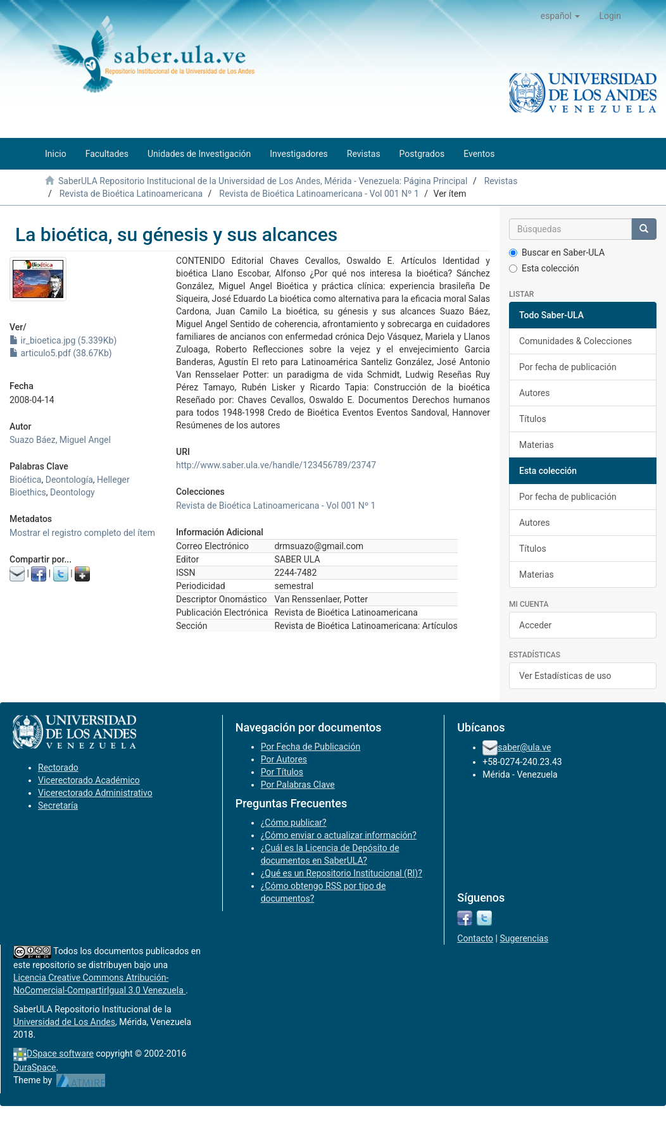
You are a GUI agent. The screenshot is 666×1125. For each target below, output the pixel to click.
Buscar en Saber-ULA (557, 252)
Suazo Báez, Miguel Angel (60, 440)
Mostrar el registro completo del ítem (82, 533)
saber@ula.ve (524, 747)
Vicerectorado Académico (89, 780)
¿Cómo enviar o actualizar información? (339, 835)
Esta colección (544, 268)
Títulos (532, 419)
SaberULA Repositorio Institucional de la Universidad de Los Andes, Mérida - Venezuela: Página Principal (262, 181)
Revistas (501, 181)
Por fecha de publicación (568, 367)
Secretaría (58, 805)
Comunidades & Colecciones (575, 341)
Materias (536, 445)
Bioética (25, 480)
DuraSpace (34, 1067)
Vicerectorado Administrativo (95, 793)
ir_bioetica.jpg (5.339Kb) (62, 340)
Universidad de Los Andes (64, 1022)
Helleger (113, 480)
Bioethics (27, 492)
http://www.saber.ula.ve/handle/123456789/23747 (276, 465)
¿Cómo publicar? (294, 822)
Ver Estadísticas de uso (565, 676)
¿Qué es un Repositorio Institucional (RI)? (341, 873)
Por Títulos (282, 772)
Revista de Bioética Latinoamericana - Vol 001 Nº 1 (318, 194)
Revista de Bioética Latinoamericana (131, 194)
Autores (534, 393)
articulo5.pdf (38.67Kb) (60, 353)
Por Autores (284, 759)
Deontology (72, 492)
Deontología (69, 480)
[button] (560, 16)
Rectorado (58, 767)
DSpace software (60, 1053)
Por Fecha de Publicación (311, 747)
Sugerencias (524, 938)
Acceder (535, 625)
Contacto (475, 938)
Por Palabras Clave (298, 785)
